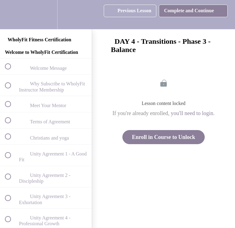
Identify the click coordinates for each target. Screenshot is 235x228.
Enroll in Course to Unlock (163, 137)
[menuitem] (46, 14)
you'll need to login (192, 113)
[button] (11, 14)
